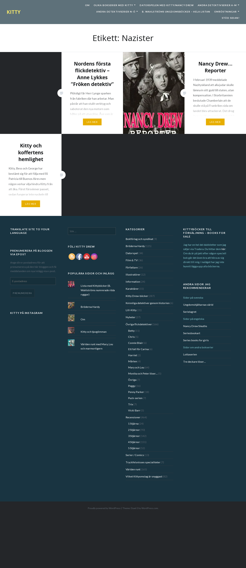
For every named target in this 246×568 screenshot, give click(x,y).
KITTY (14, 12)
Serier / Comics (135, 455)
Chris (131, 336)
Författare (132, 267)
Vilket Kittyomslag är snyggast (144, 476)
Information (133, 281)
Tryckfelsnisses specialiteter (143, 462)
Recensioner (133, 417)
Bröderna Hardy (135, 246)
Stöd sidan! (230, 17)
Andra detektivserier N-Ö (115, 11)
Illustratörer (133, 274)
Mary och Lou (136, 367)
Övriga (132, 379)
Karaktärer (132, 288)
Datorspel (132, 253)
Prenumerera (22, 293)
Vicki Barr (134, 410)
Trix (130, 404)
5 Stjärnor (134, 448)
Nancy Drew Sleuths (195, 326)
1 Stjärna (133, 423)
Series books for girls (196, 340)
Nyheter (130, 317)
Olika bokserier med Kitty (113, 5)
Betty (131, 330)
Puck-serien (135, 398)
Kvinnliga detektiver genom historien (147, 303)
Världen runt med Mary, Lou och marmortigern (97, 346)
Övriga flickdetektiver (139, 324)
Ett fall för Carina (138, 349)
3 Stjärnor (134, 435)
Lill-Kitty (131, 310)
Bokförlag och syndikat (139, 238)
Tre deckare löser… (194, 361)
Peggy (131, 385)
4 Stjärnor (134, 441)
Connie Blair (135, 342)
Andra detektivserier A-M (217, 5)
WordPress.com (149, 508)
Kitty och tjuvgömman (94, 331)
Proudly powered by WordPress (104, 508)
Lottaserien (190, 354)
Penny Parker (136, 391)
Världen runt (133, 469)
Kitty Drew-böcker (137, 295)
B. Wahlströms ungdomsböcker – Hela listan (176, 11)
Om (87, 5)
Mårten (132, 361)
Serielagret (189, 311)
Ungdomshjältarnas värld (198, 304)
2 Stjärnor (134, 429)
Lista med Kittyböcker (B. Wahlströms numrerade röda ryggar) (98, 290)
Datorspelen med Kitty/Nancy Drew (167, 5)
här (223, 248)
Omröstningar (225, 11)
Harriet (132, 355)
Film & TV (132, 260)
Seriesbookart (191, 333)
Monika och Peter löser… (143, 373)
